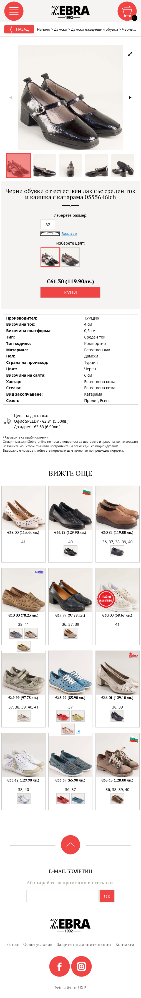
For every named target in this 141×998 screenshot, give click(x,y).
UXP (82, 987)
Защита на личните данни (84, 944)
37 (48, 224)
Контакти (124, 944)
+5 (78, 731)
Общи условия (37, 944)
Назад (19, 29)
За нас (12, 944)
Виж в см (69, 233)
